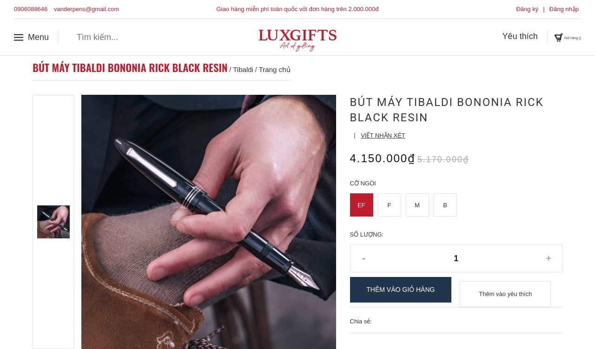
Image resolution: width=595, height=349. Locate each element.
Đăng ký (527, 9)
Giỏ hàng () (554, 36)
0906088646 (30, 9)
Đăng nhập (564, 9)
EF (361, 205)
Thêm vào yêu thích (505, 289)
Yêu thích (493, 36)
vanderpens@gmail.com (86, 9)
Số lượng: (367, 234)
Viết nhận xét (383, 135)
